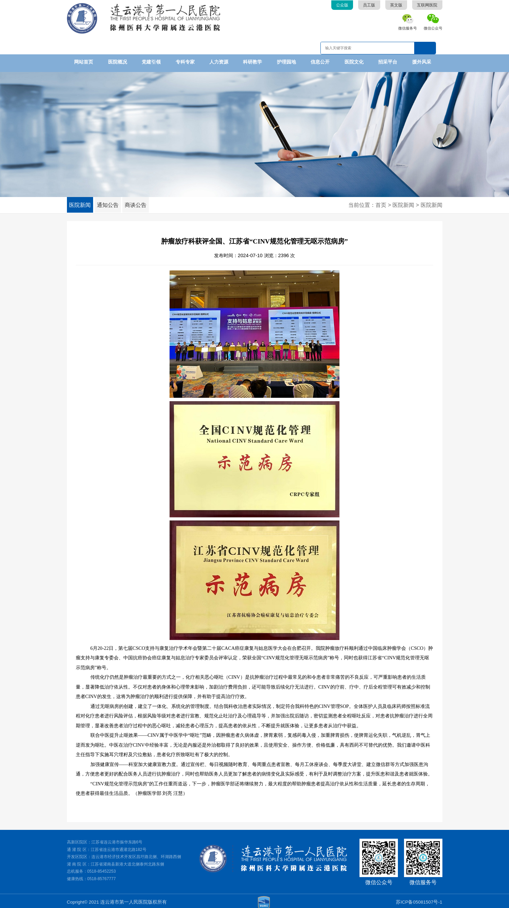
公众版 (342, 5)
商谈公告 (146, 202)
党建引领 (151, 62)
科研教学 (252, 62)
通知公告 (114, 202)
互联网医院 (427, 5)
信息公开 (320, 62)
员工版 (369, 5)
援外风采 (421, 62)
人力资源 (218, 62)
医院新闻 (82, 202)
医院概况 (117, 62)
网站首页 (83, 62)
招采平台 (387, 62)
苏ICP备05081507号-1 (419, 899)
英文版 (396, 5)
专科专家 (185, 62)
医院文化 (354, 62)
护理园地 (286, 62)
